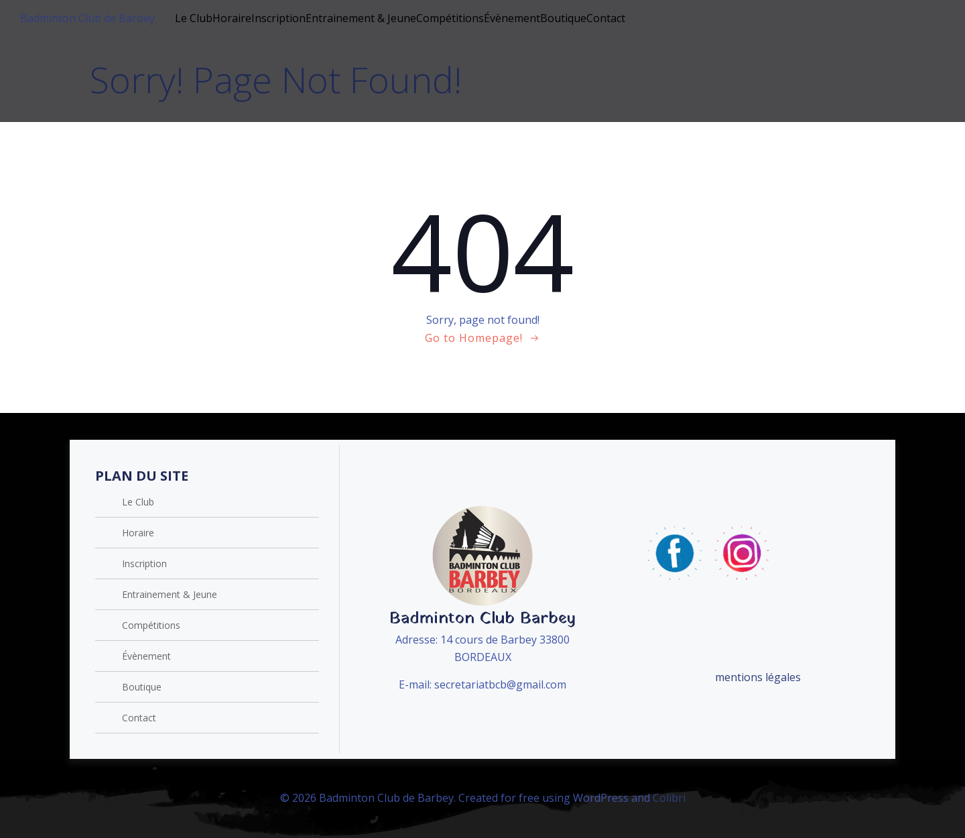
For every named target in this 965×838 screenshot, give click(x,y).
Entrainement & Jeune (361, 18)
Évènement (512, 18)
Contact (605, 18)
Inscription (278, 18)
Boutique (563, 18)
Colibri (669, 797)
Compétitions (450, 18)
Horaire (231, 18)
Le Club (193, 18)
